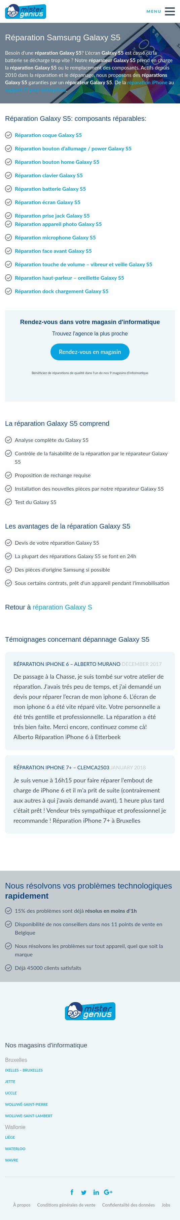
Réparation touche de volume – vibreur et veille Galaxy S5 (83, 264)
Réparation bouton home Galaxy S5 (57, 162)
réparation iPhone (147, 82)
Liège (10, 1137)
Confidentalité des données (128, 1205)
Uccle (11, 1093)
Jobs (165, 1205)
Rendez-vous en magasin (90, 351)
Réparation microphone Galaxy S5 (55, 237)
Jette (10, 1081)
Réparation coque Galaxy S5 (48, 135)
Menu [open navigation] (161, 11)
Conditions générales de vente (66, 1205)
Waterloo (15, 1148)
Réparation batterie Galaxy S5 (50, 188)
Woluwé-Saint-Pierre (26, 1104)
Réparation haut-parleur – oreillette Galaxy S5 (69, 277)
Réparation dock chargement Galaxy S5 (62, 291)
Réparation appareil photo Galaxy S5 (58, 224)
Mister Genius (30, 11)
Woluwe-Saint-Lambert (28, 1116)
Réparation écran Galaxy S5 (47, 202)
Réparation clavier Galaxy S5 (49, 175)
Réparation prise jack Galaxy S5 (52, 215)
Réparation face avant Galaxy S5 (53, 250)
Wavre (11, 1160)
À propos (22, 1205)
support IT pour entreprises (35, 90)
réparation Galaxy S (62, 607)
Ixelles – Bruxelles (24, 1070)
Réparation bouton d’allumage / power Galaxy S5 (73, 148)
